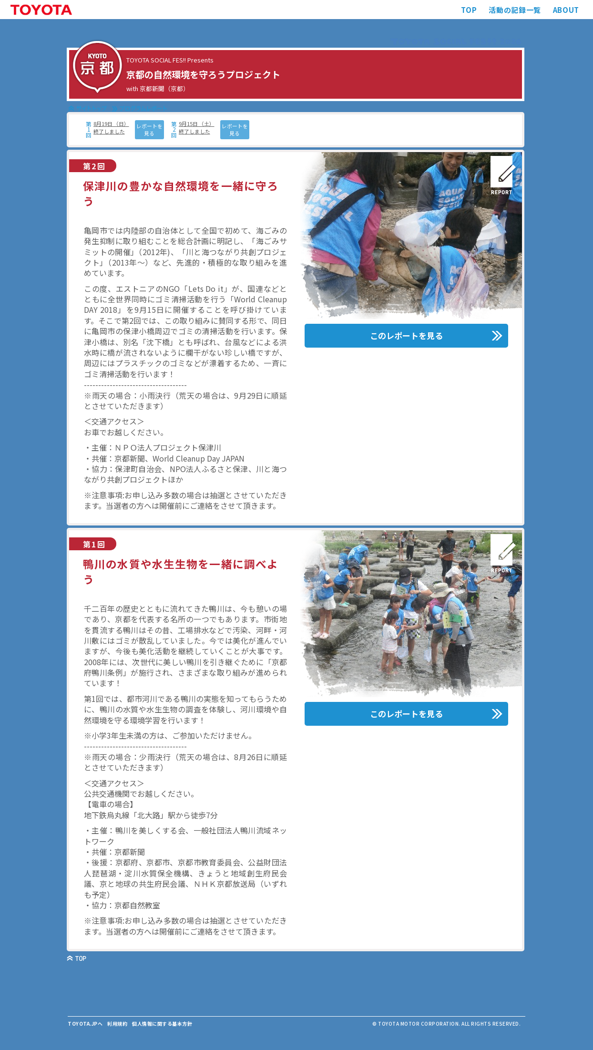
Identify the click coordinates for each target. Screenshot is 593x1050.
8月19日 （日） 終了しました (111, 127)
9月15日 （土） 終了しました (197, 127)
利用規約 (117, 1023)
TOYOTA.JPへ (85, 1023)
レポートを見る (149, 129)
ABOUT (566, 9)
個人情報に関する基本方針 (162, 1023)
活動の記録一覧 (515, 9)
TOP (469, 9)
